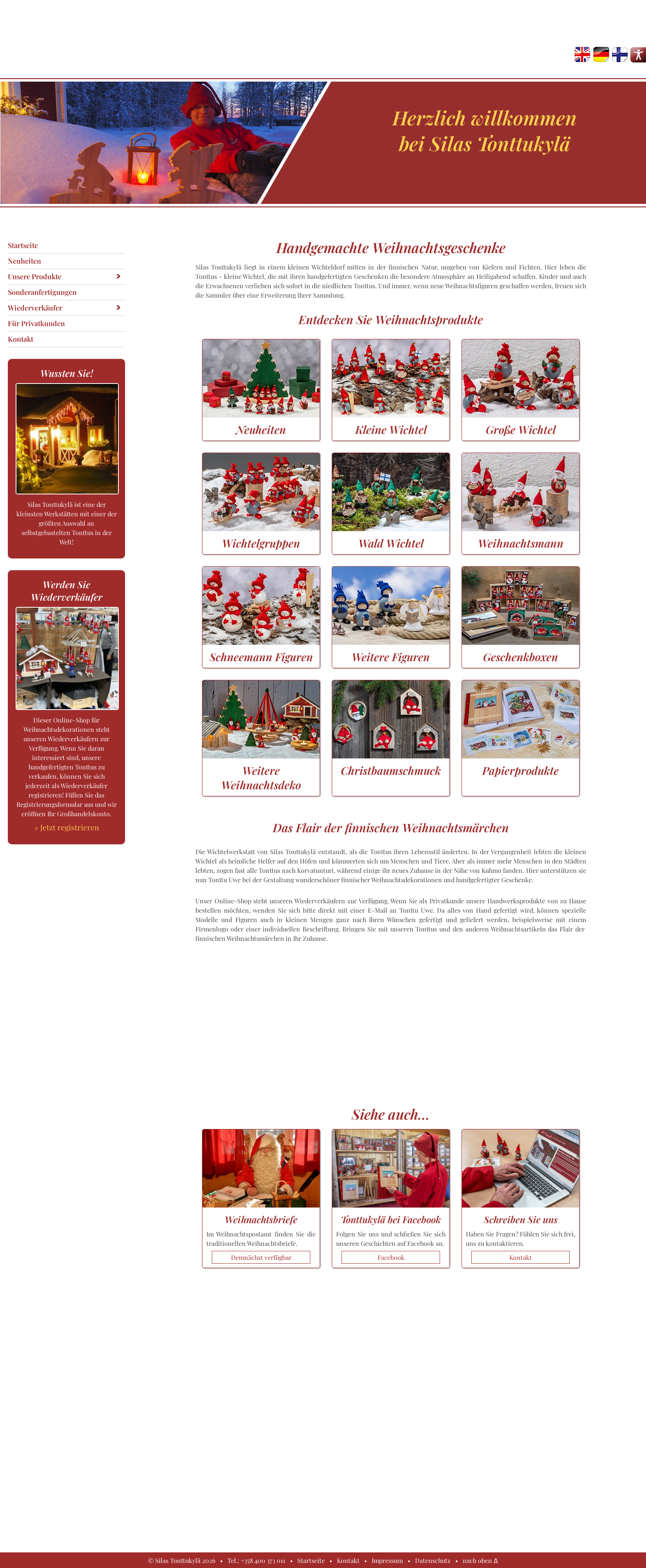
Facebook (391, 1257)
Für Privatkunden (36, 323)
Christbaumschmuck (390, 763)
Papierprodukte (520, 763)
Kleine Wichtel (390, 422)
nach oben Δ (480, 1560)
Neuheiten (24, 261)
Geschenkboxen (520, 649)
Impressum (387, 1560)
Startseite (23, 245)
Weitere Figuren (390, 649)
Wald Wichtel (390, 535)
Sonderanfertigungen (42, 292)
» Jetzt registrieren (66, 827)
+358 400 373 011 (263, 1560)
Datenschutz (433, 1560)
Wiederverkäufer (35, 307)
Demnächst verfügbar (261, 1257)
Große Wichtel (520, 422)
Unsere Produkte (34, 276)
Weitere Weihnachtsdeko (261, 770)
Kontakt (20, 339)
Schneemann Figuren (261, 649)
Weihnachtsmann (520, 535)
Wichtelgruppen (261, 535)
